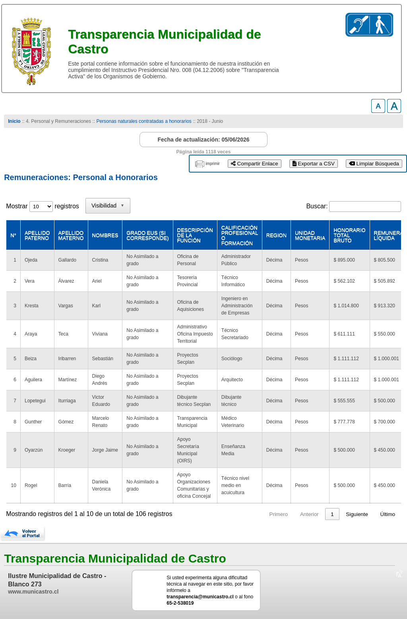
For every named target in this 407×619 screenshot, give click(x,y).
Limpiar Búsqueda (374, 164)
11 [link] (331, 514)
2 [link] (280, 514)
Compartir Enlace (254, 164)
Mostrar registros (42, 206)
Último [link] (387, 514)
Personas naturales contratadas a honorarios (143, 121)
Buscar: (317, 206)
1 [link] (265, 514)
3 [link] (295, 514)
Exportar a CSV (314, 164)
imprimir (212, 163)
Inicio (14, 121)
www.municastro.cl (33, 591)
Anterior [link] (242, 514)
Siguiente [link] (357, 514)
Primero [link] (211, 514)
